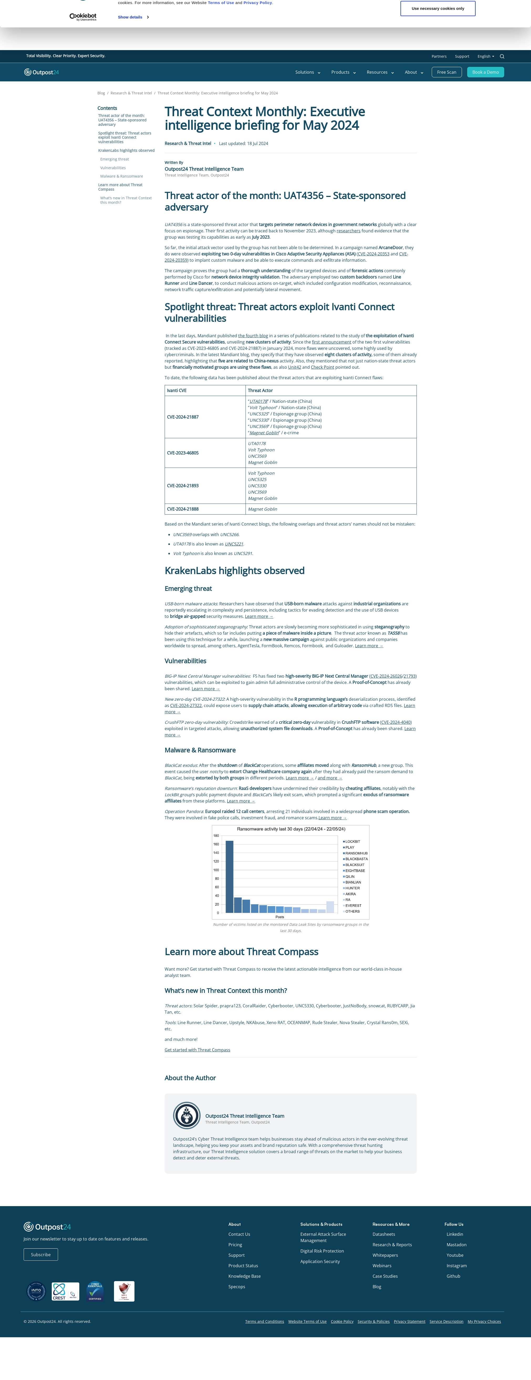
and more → (330, 778)
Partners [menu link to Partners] (439, 56)
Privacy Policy (257, 394)
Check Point (322, 367)
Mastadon (457, 1245)
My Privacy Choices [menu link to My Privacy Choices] (484, 1321)
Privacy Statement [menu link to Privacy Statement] (409, 1321)
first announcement (331, 342)
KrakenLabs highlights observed (126, 150)
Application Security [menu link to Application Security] (320, 1261)
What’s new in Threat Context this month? (126, 200)
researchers (349, 231)
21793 (409, 676)
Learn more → (259, 616)
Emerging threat (114, 159)
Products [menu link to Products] (343, 72)
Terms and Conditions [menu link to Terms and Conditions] (264, 1321)
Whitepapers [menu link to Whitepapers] (385, 1255)
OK (438, 383)
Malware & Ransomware (121, 176)
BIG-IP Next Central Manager (340, 676)
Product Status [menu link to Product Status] (243, 1266)
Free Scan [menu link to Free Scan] (446, 72)
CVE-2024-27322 (186, 705)
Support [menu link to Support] (462, 56)
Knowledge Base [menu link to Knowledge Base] (244, 1276)
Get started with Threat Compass (197, 1050)
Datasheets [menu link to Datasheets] (384, 1234)
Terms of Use (221, 394)
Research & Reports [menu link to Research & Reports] (392, 1245)
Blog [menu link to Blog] (377, 1287)
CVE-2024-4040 (395, 722)
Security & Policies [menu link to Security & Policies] (374, 1321)
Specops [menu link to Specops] (236, 1287)
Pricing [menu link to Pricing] (235, 1245)
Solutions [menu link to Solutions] (308, 72)
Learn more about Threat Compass (120, 187)
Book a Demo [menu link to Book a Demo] (485, 72)
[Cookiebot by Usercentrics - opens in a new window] (83, 409)
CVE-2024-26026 (386, 676)
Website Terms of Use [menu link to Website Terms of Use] (307, 1321)
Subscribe (41, 1255)
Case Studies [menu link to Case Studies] (385, 1276)
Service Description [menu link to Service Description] (447, 1321)
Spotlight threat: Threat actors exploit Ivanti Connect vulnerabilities (124, 138)
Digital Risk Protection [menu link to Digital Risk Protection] (322, 1251)
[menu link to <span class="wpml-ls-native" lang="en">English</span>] (486, 56)
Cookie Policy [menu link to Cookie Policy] (342, 1321)
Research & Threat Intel (131, 92)
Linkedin (455, 1234)
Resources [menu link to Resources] (380, 72)
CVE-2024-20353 (373, 254)
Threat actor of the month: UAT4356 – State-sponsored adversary (122, 120)
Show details (130, 409)
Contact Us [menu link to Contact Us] (239, 1234)
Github (453, 1276)
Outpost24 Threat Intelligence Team (204, 169)
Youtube (455, 1255)
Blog (101, 92)
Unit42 (294, 367)
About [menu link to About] (414, 72)
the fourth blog (253, 336)
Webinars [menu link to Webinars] (382, 1266)
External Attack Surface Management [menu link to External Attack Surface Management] (323, 1237)
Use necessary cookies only (438, 400)
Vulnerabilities (113, 167)
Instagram (457, 1266)
